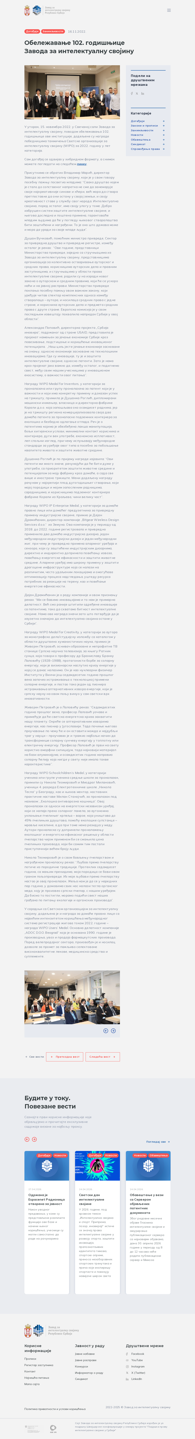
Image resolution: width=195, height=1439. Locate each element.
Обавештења (141, 139)
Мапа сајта (32, 1384)
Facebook (135, 1354)
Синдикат (138, 144)
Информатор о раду (89, 1373)
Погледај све (156, 1141)
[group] (46, 1222)
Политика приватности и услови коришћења (55, 1409)
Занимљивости (142, 130)
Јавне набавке (85, 1354)
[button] (105, 1031)
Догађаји (138, 121)
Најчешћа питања (36, 1377)
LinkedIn (134, 1379)
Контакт (30, 1371)
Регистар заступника (38, 1365)
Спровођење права (145, 148)
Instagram (135, 1366)
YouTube (134, 1360)
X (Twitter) (135, 1373)
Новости (137, 134)
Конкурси (81, 1366)
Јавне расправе (86, 1360)
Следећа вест (99, 1056)
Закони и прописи (144, 125)
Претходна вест (67, 1056)
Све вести (36, 1056)
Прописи (30, 1359)
